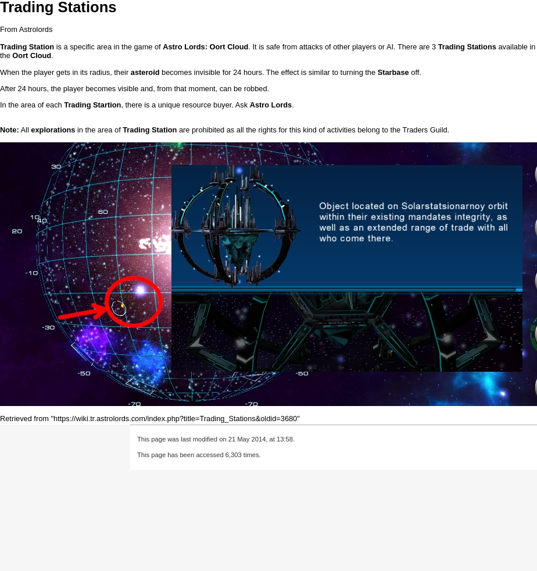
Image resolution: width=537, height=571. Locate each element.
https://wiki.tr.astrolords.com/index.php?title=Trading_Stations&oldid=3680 (175, 418)
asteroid (145, 72)
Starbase (393, 72)
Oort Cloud (229, 46)
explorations (53, 129)
